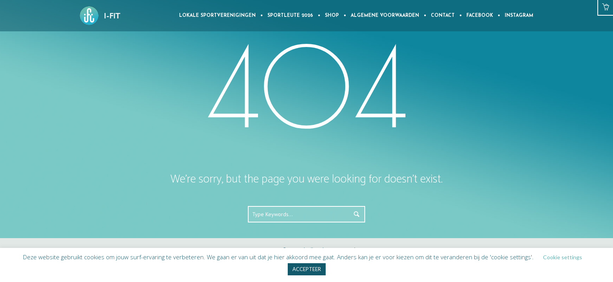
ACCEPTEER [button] (306, 269)
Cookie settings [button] (562, 257)
